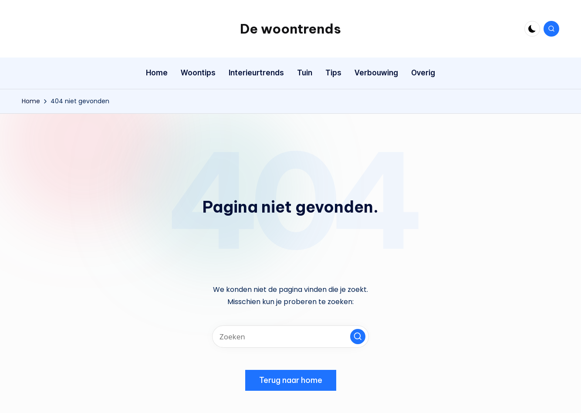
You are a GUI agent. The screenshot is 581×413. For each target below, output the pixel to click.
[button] (357, 336)
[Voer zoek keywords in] (290, 336)
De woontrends (290, 28)
